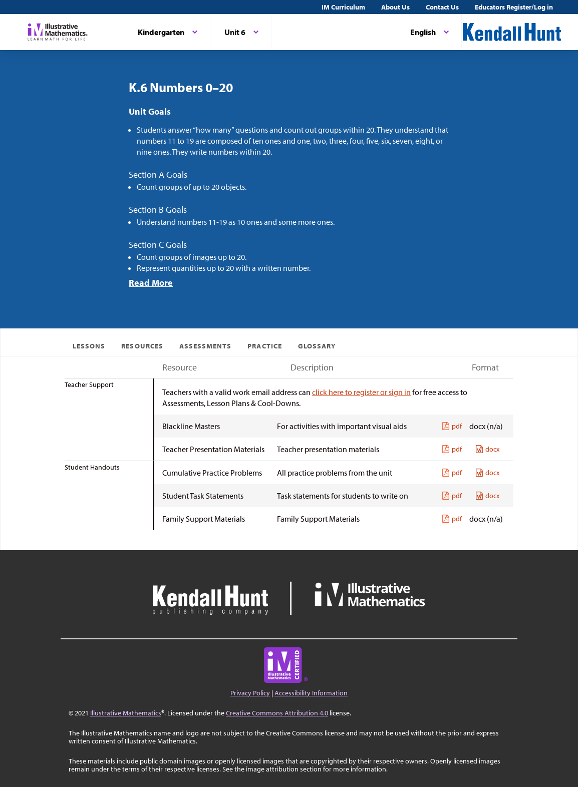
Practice (264, 345)
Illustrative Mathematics (125, 712)
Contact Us (442, 7)
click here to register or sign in (361, 392)
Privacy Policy (250, 692)
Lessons (89, 345)
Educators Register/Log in (514, 7)
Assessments (205, 345)
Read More (151, 282)
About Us (395, 7)
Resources (142, 345)
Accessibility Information (311, 692)
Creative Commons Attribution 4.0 (277, 712)
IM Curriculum (343, 7)
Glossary (317, 345)
